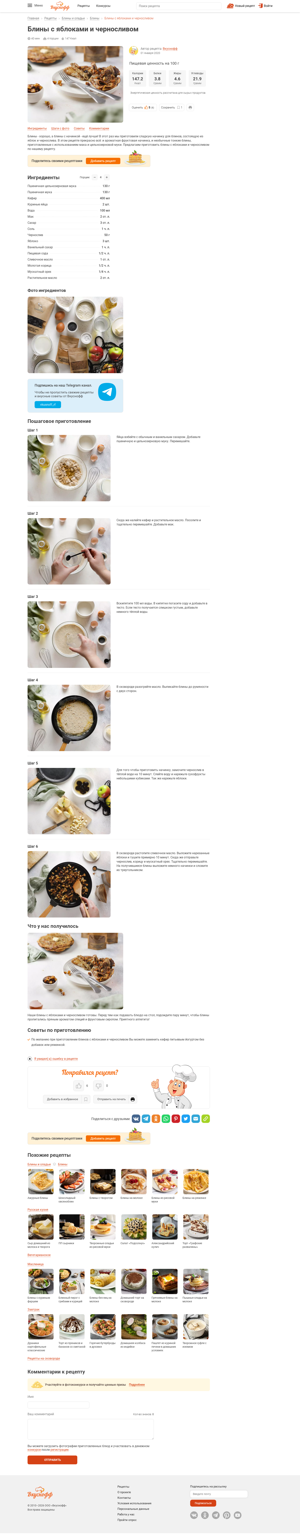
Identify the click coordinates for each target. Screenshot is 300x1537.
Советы (79, 128)
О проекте (124, 1496)
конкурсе (34, 1453)
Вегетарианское (39, 1255)
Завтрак (34, 1309)
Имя (31, 1397)
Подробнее (137, 1384)
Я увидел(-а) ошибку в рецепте (56, 1059)
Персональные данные (133, 1512)
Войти (265, 6)
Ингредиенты (37, 128)
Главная (33, 18)
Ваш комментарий (41, 1414)
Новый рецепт (245, 6)
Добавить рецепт (103, 161)
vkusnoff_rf (48, 404)
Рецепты (83, 6)
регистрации (59, 1453)
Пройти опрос (127, 1524)
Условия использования (134, 1507)
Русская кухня (38, 1209)
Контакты (124, 1501)
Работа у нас (126, 1518)
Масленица (36, 1264)
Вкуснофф (170, 48)
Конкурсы (103, 6)
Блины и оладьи (73, 18)
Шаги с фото (60, 128)
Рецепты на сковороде (44, 1358)
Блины (94, 18)
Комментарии (99, 128)
